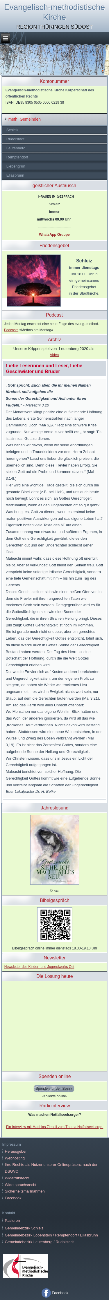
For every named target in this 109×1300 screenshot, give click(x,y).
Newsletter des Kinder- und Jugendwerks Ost (39, 967)
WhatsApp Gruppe (54, 235)
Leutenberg (16, 148)
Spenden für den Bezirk (54, 1089)
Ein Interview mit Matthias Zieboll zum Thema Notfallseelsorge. (54, 1127)
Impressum (11, 1144)
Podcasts (11, 330)
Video (54, 355)
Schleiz (12, 130)
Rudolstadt (15, 139)
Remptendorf (17, 157)
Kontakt (8, 1213)
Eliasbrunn (15, 175)
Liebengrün (15, 166)
